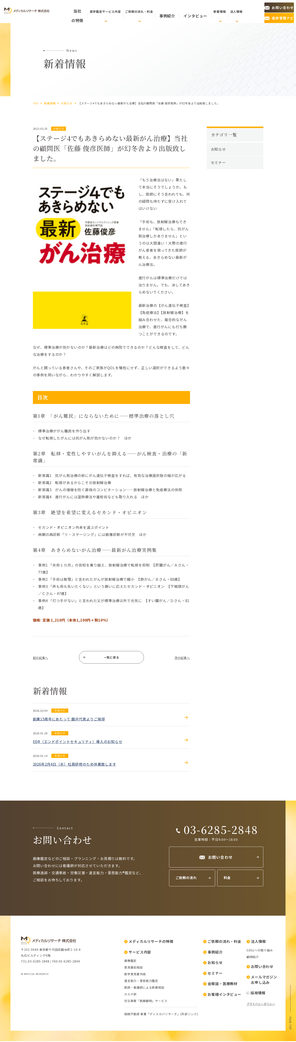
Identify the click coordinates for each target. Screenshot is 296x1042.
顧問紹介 (253, 958)
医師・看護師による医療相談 (144, 988)
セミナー (218, 162)
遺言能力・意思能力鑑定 (141, 981)
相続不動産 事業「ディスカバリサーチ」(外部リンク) (161, 1015)
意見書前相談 (133, 968)
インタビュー (192, 11)
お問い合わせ (260, 967)
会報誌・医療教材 (220, 984)
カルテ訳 (130, 995)
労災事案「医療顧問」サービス (145, 1002)
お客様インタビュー (222, 995)
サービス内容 (137, 952)
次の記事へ (180, 657)
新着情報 (50, 103)
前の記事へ (42, 657)
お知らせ (66, 103)
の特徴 (79, 11)
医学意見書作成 (135, 975)
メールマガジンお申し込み (262, 980)
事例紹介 (173, 11)
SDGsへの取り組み (260, 951)
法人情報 (256, 942)
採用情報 (256, 993)
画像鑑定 (130, 961)
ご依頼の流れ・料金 (222, 942)
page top (290, 1023)
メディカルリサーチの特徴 (148, 942)
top (36, 103)
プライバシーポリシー (261, 1005)
